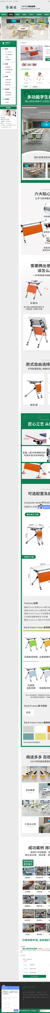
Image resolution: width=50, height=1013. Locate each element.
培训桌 (11, 14)
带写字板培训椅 (9, 69)
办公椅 (7, 102)
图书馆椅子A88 (27, 82)
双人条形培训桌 (9, 52)
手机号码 (25, 968)
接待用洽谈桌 (8, 92)
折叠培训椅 (8, 67)
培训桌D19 (24, 42)
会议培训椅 (8, 72)
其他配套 (6, 99)
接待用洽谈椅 (8, 94)
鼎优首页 (3, 14)
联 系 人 (25, 965)
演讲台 (7, 57)
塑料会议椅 (8, 84)
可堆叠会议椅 (8, 79)
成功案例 (39, 14)
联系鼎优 (8, 107)
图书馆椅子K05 (40, 82)
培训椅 (17, 14)
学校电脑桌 (8, 59)
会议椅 (24, 14)
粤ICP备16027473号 (45, 997)
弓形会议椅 (8, 82)
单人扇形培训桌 (9, 54)
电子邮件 (26, 972)
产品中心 (31, 14)
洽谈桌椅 (6, 89)
